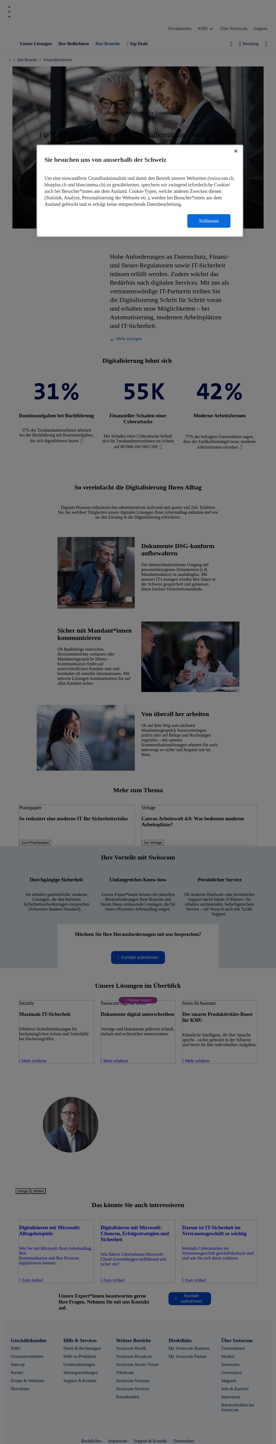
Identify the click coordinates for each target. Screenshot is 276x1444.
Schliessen (209, 221)
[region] (139, 191)
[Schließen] (236, 151)
